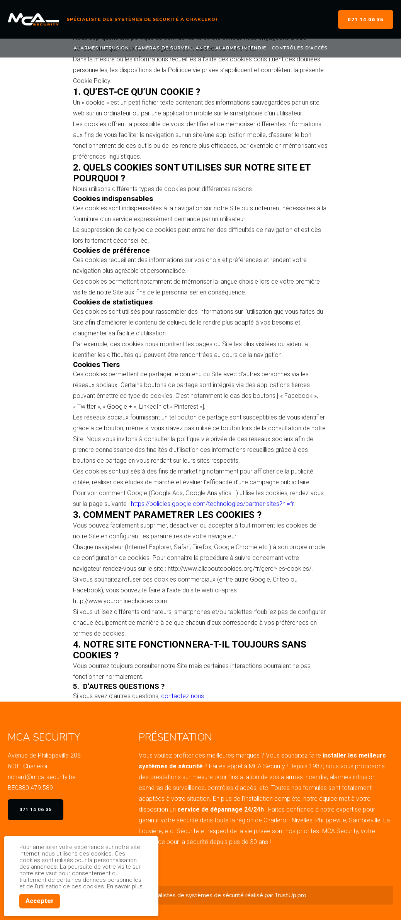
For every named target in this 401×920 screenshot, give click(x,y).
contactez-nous (182, 696)
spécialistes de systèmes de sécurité (194, 895)
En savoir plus (125, 886)
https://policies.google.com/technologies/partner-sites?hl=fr (212, 503)
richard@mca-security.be (42, 777)
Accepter (39, 901)
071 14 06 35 (366, 19)
